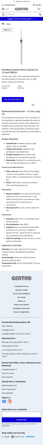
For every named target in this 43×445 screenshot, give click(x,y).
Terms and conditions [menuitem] (21, 293)
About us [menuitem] (21, 301)
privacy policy (6, 426)
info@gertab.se (9, 5)
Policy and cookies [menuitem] (21, 304)
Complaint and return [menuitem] (21, 308)
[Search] (40, 14)
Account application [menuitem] (21, 312)
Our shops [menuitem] (21, 297)
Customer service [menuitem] (22, 286)
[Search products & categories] (25, 14)
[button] (3, 14)
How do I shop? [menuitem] (21, 290)
